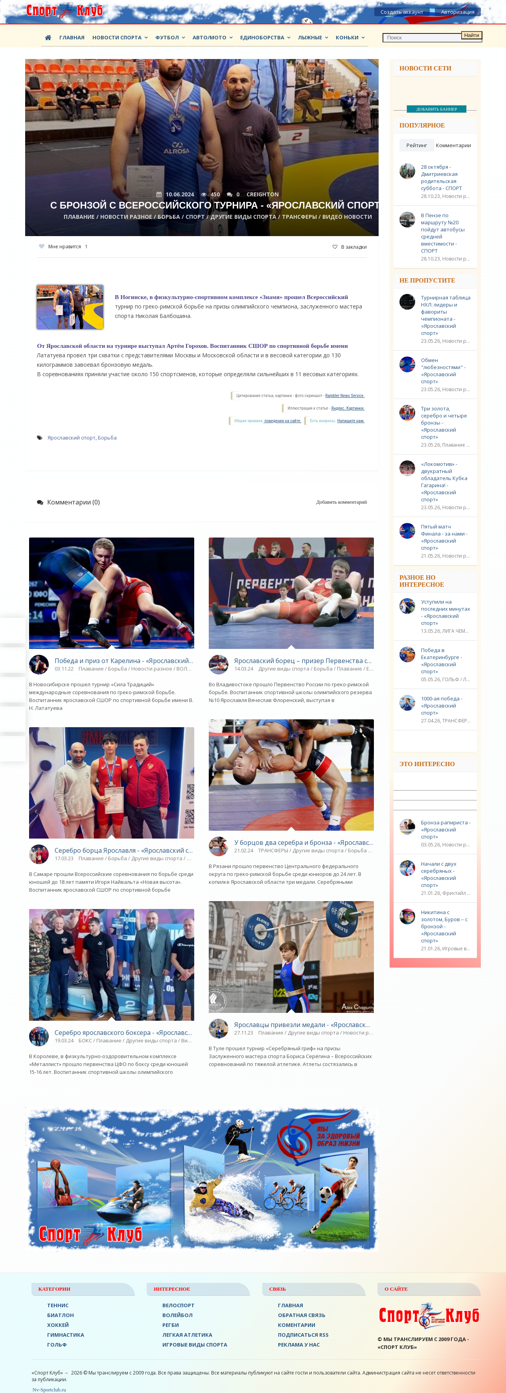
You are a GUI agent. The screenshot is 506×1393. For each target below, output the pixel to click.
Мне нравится (63, 246)
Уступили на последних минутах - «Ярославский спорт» (445, 612)
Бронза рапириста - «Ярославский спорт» (446, 829)
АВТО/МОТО (209, 37)
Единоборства (262, 37)
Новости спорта (117, 37)
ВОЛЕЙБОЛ (177, 1315)
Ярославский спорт (72, 437)
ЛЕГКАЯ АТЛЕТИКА (187, 1334)
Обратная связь (302, 1315)
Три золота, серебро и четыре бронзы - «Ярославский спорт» (444, 422)
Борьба (107, 437)
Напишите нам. (350, 420)
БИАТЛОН (60, 1315)
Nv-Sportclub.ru (48, 1390)
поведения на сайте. (282, 420)
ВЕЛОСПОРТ (178, 1305)
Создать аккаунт (402, 11)
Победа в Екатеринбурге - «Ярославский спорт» (441, 661)
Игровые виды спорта (194, 1344)
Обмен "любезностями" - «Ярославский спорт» (443, 371)
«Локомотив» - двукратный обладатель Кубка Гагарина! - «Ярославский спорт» (444, 481)
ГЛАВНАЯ (290, 1305)
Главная (72, 37)
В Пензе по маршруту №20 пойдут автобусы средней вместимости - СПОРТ (443, 233)
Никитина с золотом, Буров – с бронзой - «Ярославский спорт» (444, 926)
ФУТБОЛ (167, 37)
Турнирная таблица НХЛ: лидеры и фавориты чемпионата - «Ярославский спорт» (446, 315)
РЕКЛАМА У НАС (299, 1344)
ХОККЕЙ (58, 1324)
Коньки (347, 37)
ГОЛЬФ (57, 1344)
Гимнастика (65, 1334)
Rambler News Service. (344, 395)
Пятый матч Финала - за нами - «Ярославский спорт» (444, 537)
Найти (471, 35)
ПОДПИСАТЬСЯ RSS (303, 1334)
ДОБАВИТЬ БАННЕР (436, 109)
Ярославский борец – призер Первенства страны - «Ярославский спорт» (304, 661)
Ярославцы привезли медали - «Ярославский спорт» (304, 1025)
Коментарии (296, 1324)
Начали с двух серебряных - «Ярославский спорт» (438, 874)
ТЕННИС (57, 1305)
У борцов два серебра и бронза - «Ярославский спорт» (304, 842)
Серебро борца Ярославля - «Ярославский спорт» (124, 850)
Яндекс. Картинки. (348, 408)
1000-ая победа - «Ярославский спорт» (441, 705)
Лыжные (310, 37)
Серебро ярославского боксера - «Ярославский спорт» (124, 1032)
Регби (170, 1324)
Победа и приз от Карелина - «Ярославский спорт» (124, 661)
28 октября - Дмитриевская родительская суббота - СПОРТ (441, 177)
